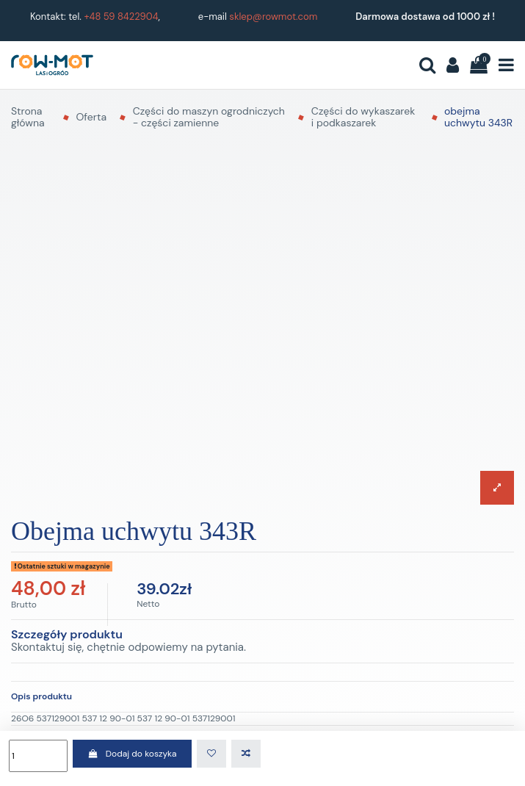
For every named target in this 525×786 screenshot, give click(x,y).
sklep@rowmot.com (273, 16)
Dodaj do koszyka (131, 754)
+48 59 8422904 (121, 16)
